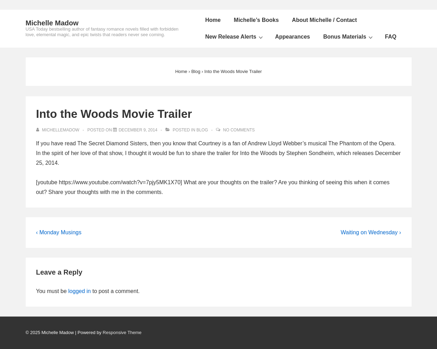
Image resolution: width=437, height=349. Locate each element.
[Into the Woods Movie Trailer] (138, 130)
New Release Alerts (235, 37)
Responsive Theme (122, 332)
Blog (202, 130)
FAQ (390, 37)
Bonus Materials (349, 37)
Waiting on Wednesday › (371, 232)
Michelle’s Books (256, 20)
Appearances (292, 37)
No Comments (239, 130)
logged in (79, 291)
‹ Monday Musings (59, 232)
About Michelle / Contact (324, 20)
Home (212, 20)
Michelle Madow (52, 23)
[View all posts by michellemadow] (58, 130)
